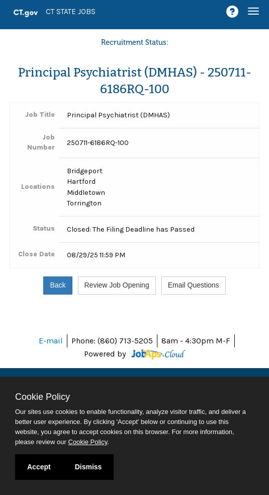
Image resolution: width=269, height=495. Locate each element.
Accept (39, 467)
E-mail (51, 340)
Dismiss (88, 467)
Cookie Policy (42, 397)
